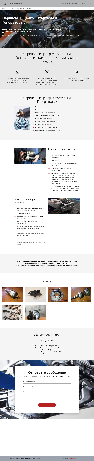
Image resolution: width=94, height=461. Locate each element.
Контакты (29, 8)
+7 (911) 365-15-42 (87, 3)
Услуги (10, 8)
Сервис (4, 8)
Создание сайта (73, 458)
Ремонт (16, 8)
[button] (12, 294)
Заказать (37, 8)
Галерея (23, 8)
